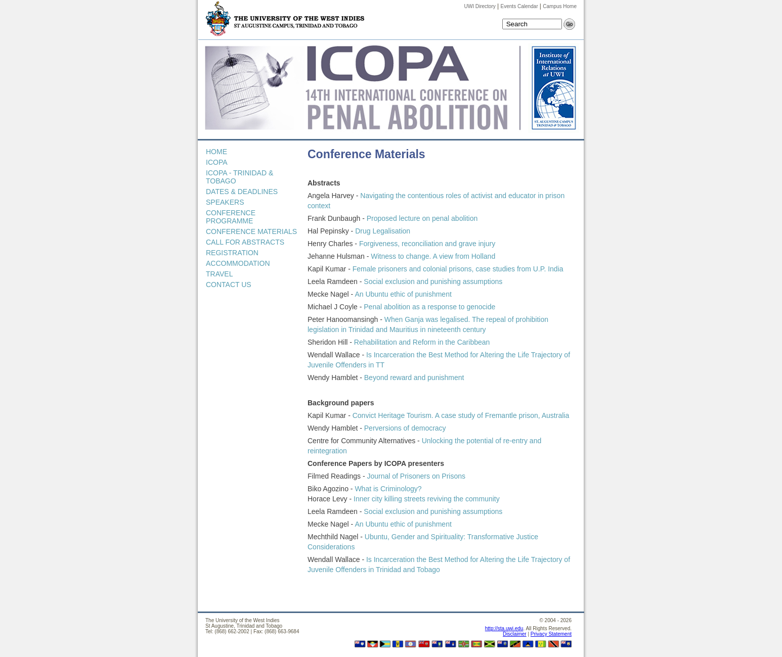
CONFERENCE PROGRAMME (230, 217)
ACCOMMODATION (238, 263)
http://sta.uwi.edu (504, 628)
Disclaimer (515, 634)
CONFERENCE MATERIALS (251, 231)
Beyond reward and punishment (414, 377)
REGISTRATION (232, 253)
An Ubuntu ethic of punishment (403, 294)
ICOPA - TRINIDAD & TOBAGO (239, 177)
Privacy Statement (551, 634)
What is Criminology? (388, 489)
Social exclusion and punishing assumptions (433, 281)
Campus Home (560, 6)
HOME (216, 152)
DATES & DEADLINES (242, 191)
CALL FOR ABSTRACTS (245, 242)
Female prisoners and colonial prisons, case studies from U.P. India (457, 269)
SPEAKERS (225, 202)
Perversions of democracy (405, 428)
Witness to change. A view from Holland (433, 256)
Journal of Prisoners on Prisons (415, 476)
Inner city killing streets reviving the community (427, 499)
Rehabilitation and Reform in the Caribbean (422, 342)
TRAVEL (219, 274)
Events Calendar (519, 6)
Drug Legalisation (382, 231)
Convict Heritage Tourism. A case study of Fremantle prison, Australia (461, 415)
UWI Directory (480, 6)
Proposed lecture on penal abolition (422, 218)
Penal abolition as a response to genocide (428, 307)
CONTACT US (228, 284)
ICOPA (217, 162)
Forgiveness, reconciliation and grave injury (427, 244)
